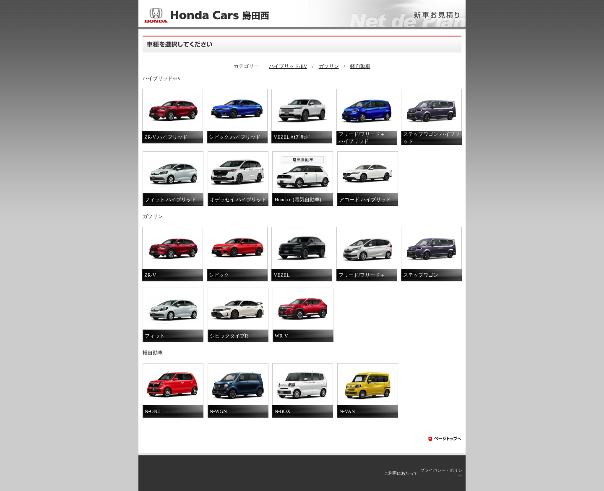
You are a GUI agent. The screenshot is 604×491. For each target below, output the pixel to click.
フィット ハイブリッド (170, 200)
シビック (219, 275)
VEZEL (281, 275)
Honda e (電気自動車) (297, 200)
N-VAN (347, 411)
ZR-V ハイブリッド (165, 137)
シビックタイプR (229, 336)
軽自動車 (360, 66)
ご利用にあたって (401, 473)
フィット (155, 336)
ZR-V (150, 275)
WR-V (281, 336)
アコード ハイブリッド (365, 200)
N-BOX (282, 411)
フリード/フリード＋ (361, 275)
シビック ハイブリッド (234, 137)
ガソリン (329, 66)
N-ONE (152, 411)
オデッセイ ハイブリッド (238, 200)
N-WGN (218, 411)
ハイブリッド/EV (288, 66)
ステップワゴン (420, 275)
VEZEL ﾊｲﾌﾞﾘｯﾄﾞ (292, 137)
